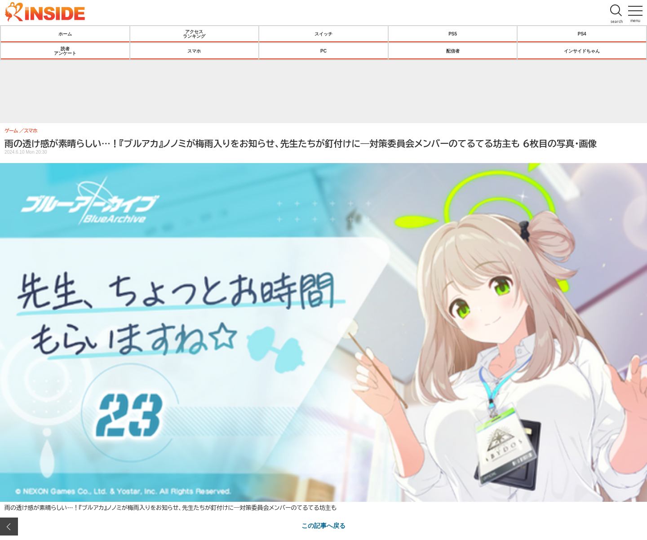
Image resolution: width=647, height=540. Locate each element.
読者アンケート (65, 50)
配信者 (453, 51)
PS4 (582, 33)
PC (323, 51)
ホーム (65, 33)
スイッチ (323, 33)
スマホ (194, 51)
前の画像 (9, 527)
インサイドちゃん (582, 51)
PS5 (452, 33)
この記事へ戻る (323, 525)
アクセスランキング (194, 33)
